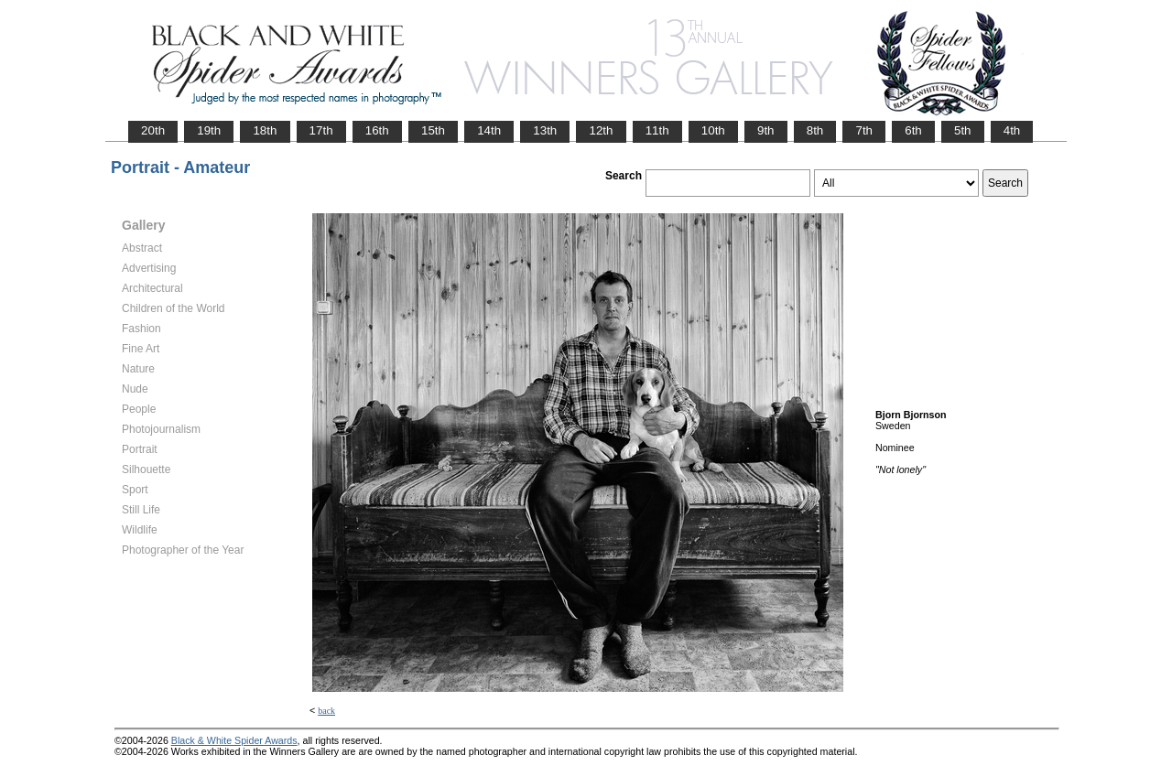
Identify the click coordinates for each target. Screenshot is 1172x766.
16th (377, 130)
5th (963, 130)
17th (321, 130)
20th (153, 130)
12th (601, 130)
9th (766, 130)
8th (815, 130)
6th (913, 130)
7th (864, 130)
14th (489, 130)
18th (265, 130)
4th (1012, 130)
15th (433, 130)
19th (209, 130)
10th (713, 130)
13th (545, 130)
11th (657, 130)
